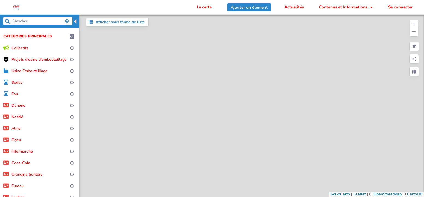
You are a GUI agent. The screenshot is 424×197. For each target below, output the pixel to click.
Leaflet (359, 194)
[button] (414, 24)
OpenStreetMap (387, 194)
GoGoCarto (340, 194)
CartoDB (415, 194)
